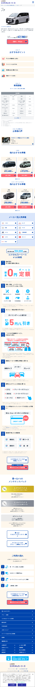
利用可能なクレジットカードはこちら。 (12, 427)
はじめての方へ (7, 611)
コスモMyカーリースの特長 (8, 618)
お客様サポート (22, 652)
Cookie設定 (24, 675)
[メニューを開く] (33, 2)
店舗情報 (21, 647)
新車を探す (4, 622)
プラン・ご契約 (5, 614)
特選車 (3, 637)
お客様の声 (4, 645)
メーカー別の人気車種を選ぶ (9, 5)
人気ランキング (5, 630)
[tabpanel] (8, 166)
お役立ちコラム (5, 647)
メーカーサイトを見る (5, 26)
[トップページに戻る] (8, 2)
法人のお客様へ (22, 650)
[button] (29, 2)
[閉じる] (32, 680)
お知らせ (3, 650)
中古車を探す (4, 626)
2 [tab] (17, 210)
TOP (2, 5)
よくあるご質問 (22, 645)
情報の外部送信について (17, 677)
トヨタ (17, 5)
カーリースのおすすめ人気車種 (8, 633)
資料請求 (3, 652)
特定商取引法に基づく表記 (14, 675)
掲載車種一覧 (4, 641)
